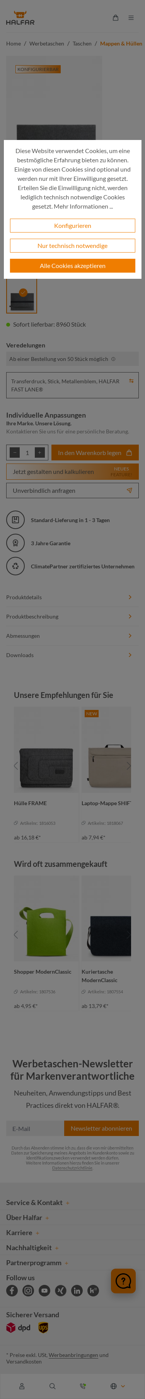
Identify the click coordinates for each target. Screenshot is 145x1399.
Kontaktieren (22, 431)
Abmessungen (69, 635)
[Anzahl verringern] (15, 452)
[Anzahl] (27, 452)
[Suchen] (52, 1386)
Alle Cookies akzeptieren (73, 265)
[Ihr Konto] (22, 1386)
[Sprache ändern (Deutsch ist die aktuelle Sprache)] (118, 1386)
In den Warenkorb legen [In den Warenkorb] (95, 452)
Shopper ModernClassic (43, 971)
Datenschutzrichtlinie (72, 1167)
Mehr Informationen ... (83, 206)
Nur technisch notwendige (72, 245)
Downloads (69, 655)
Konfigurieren (72, 225)
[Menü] (131, 17)
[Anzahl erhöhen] (40, 452)
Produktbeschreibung (69, 616)
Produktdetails (69, 597)
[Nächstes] (129, 765)
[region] (72, 766)
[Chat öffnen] (123, 1281)
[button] (131, 379)
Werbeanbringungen (73, 1355)
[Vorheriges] (16, 765)
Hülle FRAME (30, 803)
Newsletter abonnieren (101, 1128)
